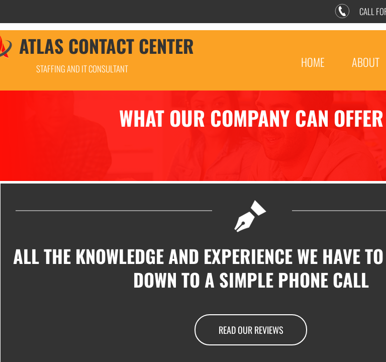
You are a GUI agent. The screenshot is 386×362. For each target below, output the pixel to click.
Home (313, 62)
